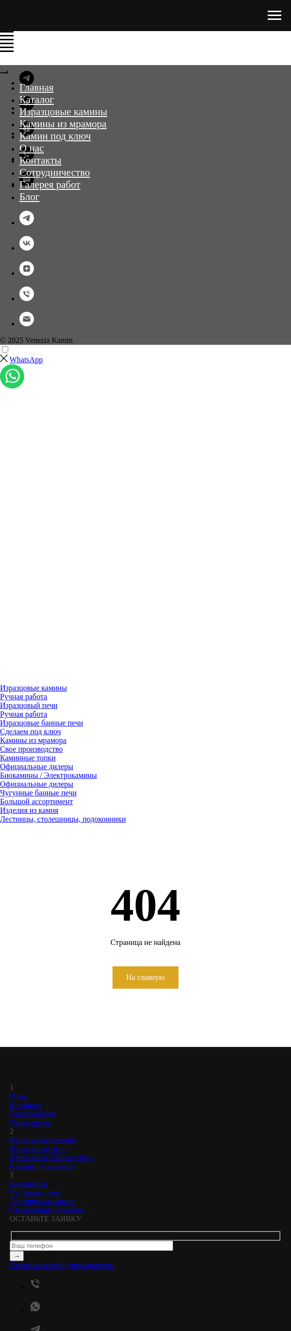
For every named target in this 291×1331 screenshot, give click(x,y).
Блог (29, 196)
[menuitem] (145, 692)
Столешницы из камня (46, 1210)
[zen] (26, 273)
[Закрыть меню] (4, 71)
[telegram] (26, 223)
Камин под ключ (55, 136)
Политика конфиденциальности (62, 1265)
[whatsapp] (35, 1310)
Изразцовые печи (38, 1149)
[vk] (26, 248)
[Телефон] (26, 298)
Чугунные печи (35, 1192)
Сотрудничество (54, 172)
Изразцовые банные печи (51, 1157)
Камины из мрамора (63, 124)
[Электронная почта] (26, 324)
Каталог (36, 99)
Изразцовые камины (63, 112)
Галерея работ (50, 184)
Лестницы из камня (42, 1201)
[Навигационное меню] (274, 15)
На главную (145, 977)
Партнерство (31, 1122)
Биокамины (29, 1183)
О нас (31, 148)
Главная (36, 87)
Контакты (40, 160)
